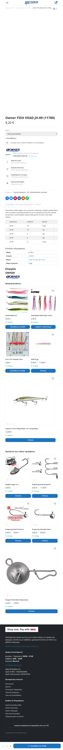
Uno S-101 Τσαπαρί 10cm (14, 359)
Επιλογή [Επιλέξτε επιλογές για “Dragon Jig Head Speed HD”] (45, 496)
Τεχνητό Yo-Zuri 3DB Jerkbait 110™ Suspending (21, 429)
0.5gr (30, 260)
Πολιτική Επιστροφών (12, 714)
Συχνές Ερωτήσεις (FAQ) (13, 705)
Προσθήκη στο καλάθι (38, 746)
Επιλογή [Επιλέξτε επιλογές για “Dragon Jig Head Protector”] (18, 541)
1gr (34, 260)
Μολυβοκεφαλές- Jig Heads (38, 192)
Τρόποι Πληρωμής (11, 711)
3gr (39, 260)
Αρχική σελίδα (9, 8)
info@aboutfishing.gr (13, 665)
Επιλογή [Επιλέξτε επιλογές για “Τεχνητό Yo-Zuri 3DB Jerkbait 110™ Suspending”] (30, 440)
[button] (7, 143)
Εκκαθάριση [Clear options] (11, 138)
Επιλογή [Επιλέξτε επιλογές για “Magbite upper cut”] (18, 496)
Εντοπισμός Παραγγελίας (13, 689)
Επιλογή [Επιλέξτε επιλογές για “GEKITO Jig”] (43, 371)
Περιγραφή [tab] (9, 204)
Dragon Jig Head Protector (14, 529)
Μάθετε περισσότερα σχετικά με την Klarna (21, 646)
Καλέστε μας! (32, 156)
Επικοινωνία (9, 684)
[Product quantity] (7, 746)
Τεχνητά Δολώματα (20, 8)
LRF (30, 8)
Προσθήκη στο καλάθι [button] (17, 327)
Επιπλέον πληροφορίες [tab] (24, 204)
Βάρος (7, 130)
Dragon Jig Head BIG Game (41, 529)
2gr (37, 260)
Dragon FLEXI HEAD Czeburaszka (16, 600)
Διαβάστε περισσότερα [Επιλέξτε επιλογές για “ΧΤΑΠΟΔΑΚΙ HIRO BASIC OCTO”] (43, 327)
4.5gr (43, 260)
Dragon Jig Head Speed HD (41, 484)
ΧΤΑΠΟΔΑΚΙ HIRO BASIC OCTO (41, 315)
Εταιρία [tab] (38, 204)
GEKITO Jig (34, 359)
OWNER (31, 256)
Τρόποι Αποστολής (11, 708)
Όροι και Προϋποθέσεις (13, 695)
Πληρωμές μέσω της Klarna (14, 716)
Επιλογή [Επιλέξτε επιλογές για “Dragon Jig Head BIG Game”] (45, 541)
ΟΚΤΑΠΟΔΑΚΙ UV (11, 315)
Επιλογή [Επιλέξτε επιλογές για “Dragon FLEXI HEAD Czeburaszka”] (31, 611)
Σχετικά (7, 687)
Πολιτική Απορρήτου (12, 692)
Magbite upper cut (11, 484)
